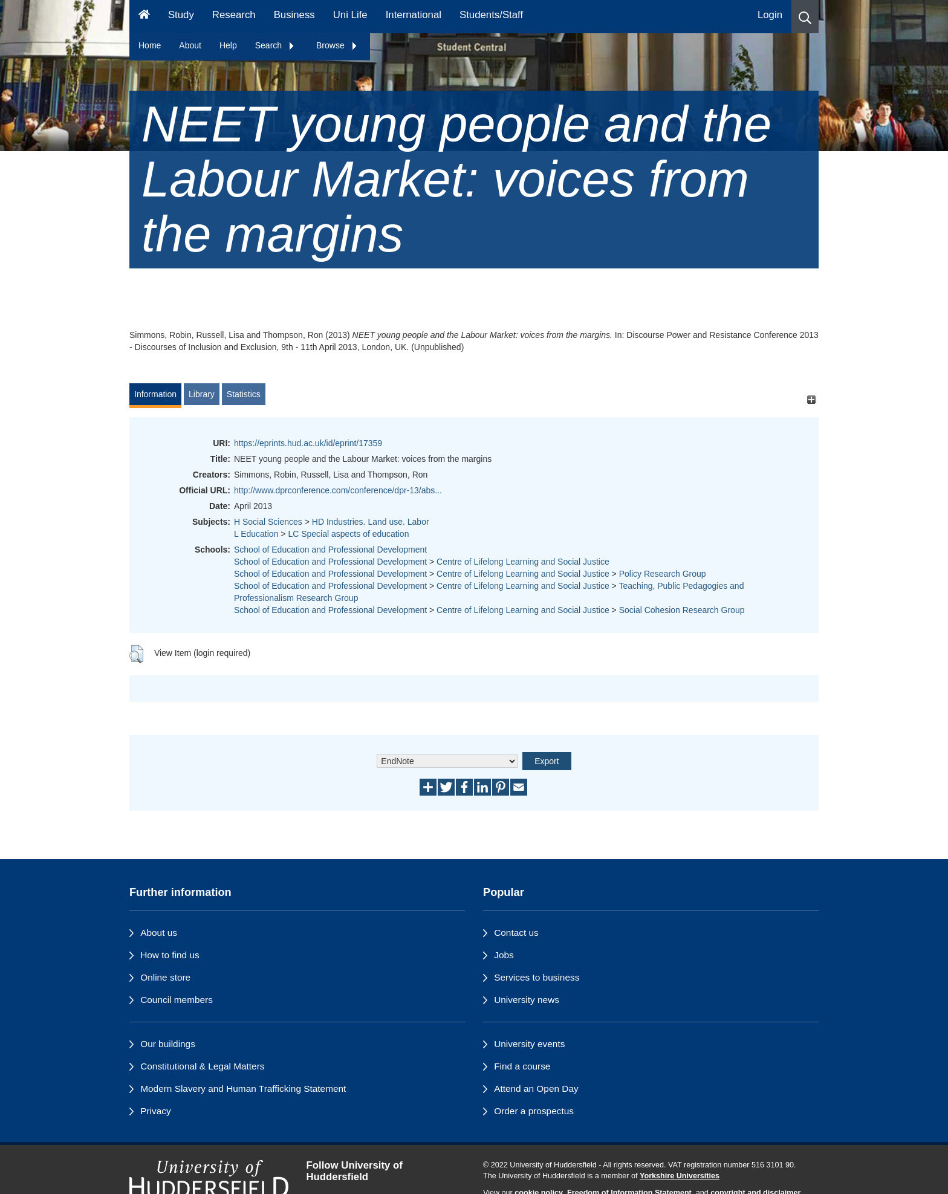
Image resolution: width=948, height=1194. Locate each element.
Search (275, 45)
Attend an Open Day (536, 1088)
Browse (337, 45)
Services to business (536, 977)
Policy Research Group (662, 574)
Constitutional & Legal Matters (202, 1066)
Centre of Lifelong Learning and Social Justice (523, 561)
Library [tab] (202, 394)
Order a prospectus (534, 1111)
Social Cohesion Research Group (682, 610)
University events (529, 1044)
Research (234, 15)
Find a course (522, 1066)
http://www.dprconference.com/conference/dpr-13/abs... (338, 490)
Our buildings (167, 1044)
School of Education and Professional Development (330, 549)
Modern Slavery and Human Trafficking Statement (243, 1088)
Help (228, 45)
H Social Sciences (268, 522)
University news (526, 999)
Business (294, 15)
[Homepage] (144, 16)
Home (149, 45)
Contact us (516, 932)
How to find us (170, 955)
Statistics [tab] (244, 394)
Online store (165, 977)
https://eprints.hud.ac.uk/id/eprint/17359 (308, 443)
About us (158, 932)
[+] (811, 399)
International (413, 15)
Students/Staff (491, 15)
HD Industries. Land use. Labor (370, 522)
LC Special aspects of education (348, 534)
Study (181, 15)
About (190, 45)
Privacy (155, 1111)
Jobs (504, 955)
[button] (805, 16)
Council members (176, 999)
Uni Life (350, 15)
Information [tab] (155, 394)
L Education (256, 534)
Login (770, 15)
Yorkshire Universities (679, 1176)
